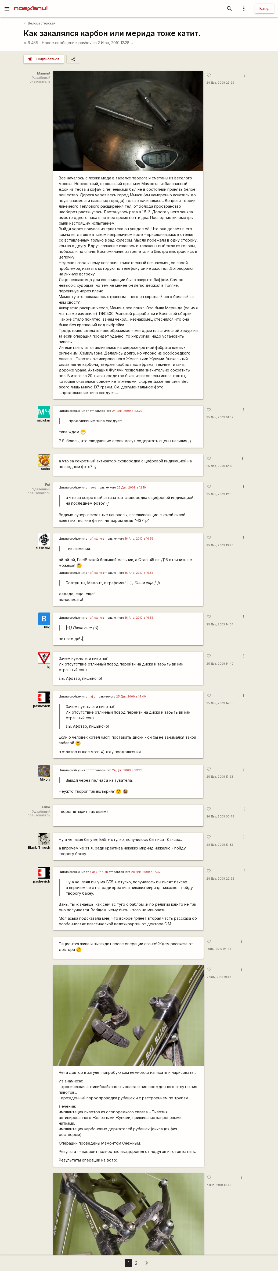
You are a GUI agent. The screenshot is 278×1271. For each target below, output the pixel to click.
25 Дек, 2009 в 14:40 (131, 696)
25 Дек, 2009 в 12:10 (131, 487)
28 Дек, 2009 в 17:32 (146, 872)
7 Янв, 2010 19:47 (219, 977)
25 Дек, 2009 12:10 (219, 466)
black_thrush (99, 872)
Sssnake (43, 548)
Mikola (45, 779)
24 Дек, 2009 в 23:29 (127, 411)
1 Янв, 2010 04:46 (218, 949)
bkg (47, 627)
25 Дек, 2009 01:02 (219, 417)
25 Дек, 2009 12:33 (219, 494)
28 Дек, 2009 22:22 (220, 878)
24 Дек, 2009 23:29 (220, 82)
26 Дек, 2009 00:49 (220, 816)
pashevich (87, 42)
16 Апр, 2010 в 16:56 (139, 538)
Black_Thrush (39, 847)
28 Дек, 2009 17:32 (219, 845)
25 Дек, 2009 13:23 (219, 545)
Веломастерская (40, 23)
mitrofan (43, 420)
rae (92, 487)
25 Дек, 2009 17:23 (219, 776)
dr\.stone (96, 538)
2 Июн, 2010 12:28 (115, 42)
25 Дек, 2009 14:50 (219, 703)
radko (45, 469)
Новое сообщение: (60, 42)
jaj (48, 666)
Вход (264, 8)
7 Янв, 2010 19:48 (219, 1185)
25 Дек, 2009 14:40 (219, 663)
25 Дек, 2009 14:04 (219, 624)
